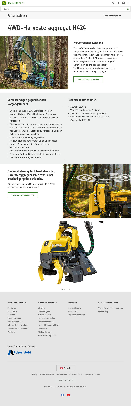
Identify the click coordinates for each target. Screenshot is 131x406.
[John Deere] (14, 3)
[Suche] (65, 9)
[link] (123, 3)
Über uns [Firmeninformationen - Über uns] (41, 307)
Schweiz (65, 368)
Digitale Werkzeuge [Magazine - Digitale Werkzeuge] (76, 314)
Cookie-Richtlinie (61, 375)
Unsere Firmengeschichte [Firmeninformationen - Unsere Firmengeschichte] (48, 325)
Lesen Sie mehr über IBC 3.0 (25, 196)
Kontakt (97, 375)
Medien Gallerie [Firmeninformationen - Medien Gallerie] (44, 332)
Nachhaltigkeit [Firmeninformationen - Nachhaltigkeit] (44, 311)
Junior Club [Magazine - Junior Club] (73, 311)
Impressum (89, 375)
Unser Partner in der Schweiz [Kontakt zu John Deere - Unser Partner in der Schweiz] (110, 307)
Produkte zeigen (111, 15)
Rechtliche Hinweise (76, 375)
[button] (62, 395)
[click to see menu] (128, 3)
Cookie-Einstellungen (65, 380)
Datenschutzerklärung (46, 375)
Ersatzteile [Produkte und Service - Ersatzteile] (12, 311)
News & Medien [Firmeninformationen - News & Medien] (44, 314)
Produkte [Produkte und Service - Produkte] (12, 307)
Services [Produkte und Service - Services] (11, 314)
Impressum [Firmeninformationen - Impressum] (42, 328)
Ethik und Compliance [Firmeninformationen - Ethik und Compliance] (47, 335)
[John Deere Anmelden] (118, 3)
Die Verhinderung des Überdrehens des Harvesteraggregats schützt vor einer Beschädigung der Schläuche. (31, 175)
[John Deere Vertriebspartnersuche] (113, 3)
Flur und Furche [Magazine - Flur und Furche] (74, 307)
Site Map (34, 375)
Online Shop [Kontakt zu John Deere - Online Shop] (103, 311)
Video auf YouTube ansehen (90, 80)
